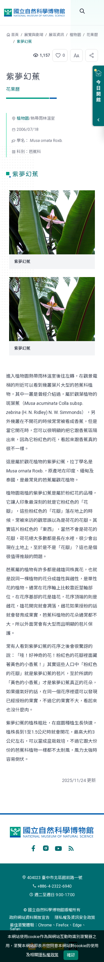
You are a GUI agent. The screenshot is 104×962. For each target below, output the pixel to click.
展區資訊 (56, 35)
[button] (58, 55)
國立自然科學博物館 (34, 12)
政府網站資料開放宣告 (29, 917)
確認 (71, 955)
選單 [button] (95, 11)
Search (82, 11)
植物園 (75, 35)
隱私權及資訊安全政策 (75, 917)
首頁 (15, 35)
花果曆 (92, 35)
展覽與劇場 (33, 35)
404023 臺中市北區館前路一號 (52, 877)
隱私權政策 (48, 954)
